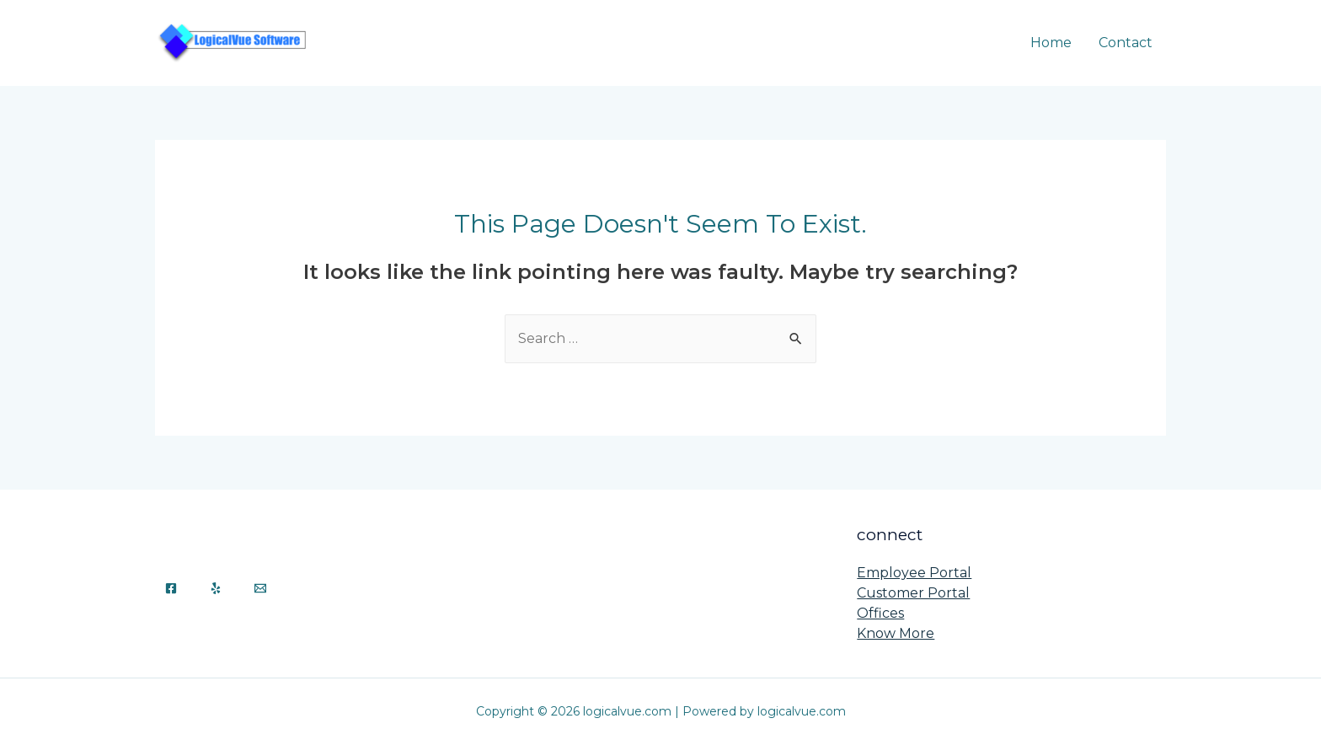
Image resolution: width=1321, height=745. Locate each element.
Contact (1126, 43)
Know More (895, 633)
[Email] (260, 588)
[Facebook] (171, 588)
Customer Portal (913, 593)
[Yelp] (216, 588)
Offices (880, 613)
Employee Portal (914, 573)
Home (1051, 43)
